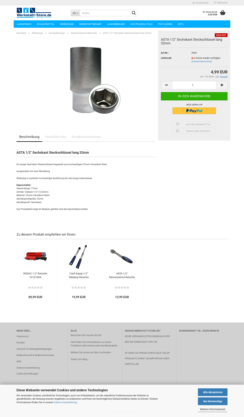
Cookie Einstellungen (27, 373)
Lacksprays (24, 24)
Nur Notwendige (212, 401)
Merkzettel (221, 2)
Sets (180, 24)
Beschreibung (29, 137)
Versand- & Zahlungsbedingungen (34, 348)
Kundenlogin (200, 2)
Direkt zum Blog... (80, 359)
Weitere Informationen (212, 409)
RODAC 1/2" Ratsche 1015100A (35, 275)
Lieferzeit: (166, 58)
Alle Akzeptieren (213, 392)
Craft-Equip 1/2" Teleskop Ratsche (79, 275)
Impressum (22, 336)
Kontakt (20, 342)
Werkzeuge (67, 24)
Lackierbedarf (116, 24)
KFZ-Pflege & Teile (142, 24)
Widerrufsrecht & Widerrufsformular (35, 355)
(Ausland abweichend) (201, 61)
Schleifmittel (45, 24)
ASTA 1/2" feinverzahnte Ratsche (122, 275)
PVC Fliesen (165, 24)
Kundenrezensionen (86, 137)
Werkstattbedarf (90, 24)
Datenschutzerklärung (65, 402)
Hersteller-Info (55, 137)
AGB (18, 361)
